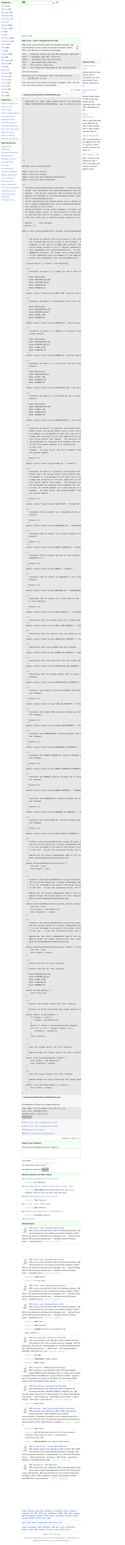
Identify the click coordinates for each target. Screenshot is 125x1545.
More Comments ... (29, 1221)
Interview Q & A (7, 181)
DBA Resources (7, 156)
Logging (4, 54)
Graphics (4, 28)
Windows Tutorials (8, 159)
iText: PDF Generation (10, 129)
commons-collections (9, 126)
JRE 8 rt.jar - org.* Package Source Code (40, 1122)
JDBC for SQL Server (9, 139)
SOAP (3, 86)
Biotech (4, 9)
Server (4, 80)
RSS (50, 1524)
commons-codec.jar (9, 123)
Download (27, 1117)
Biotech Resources (8, 184)
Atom (55, 1524)
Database (5, 15)
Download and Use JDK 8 (34, 1130)
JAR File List (6, 107)
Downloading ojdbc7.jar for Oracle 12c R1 (41, 1198)
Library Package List (9, 103)
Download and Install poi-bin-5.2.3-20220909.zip (43, 1213)
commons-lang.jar (8, 116)
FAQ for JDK (6, 110)
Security (4, 76)
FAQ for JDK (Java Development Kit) (40, 1133)
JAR (53, 1529)
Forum (67, 1531)
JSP (2, 51)
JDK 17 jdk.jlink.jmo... (91, 136)
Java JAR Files (7, 162)
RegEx (24, 1531)
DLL (57, 1529)
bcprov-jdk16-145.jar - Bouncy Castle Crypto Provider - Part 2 (49, 1188)
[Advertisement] (11, 231)
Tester (24, 1529)
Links (30, 1531)
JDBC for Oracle (7, 132)
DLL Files (5, 165)
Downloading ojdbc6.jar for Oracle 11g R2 (41, 1181)
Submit (45, 1171)
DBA (40, 1529)
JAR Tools (5, 38)
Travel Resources (8, 191)
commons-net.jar (8, 119)
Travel (56, 1531)
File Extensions (7, 168)
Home (24, 36)
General (4, 25)
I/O (2, 32)
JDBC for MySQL (8, 135)
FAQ (62, 1531)
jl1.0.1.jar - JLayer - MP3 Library (37, 1206)
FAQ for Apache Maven (10, 113)
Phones (50, 1531)
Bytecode (5, 12)
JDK (3, 48)
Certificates (70, 1529)
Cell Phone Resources (10, 188)
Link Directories (7, 178)
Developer (32, 1529)
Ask (60, 1524)
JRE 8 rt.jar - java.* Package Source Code (41, 1126)
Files (62, 1529)
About (34, 1524)
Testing (4, 89)
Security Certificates (9, 172)
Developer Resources (9, 152)
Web (3, 92)
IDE (2, 35)
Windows (46, 1529)
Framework (5, 19)
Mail (3, 57)
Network (4, 64)
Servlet (4, 83)
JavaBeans (5, 41)
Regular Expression (9, 175)
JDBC (3, 44)
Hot (29, 1524)
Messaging (5, 60)
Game (3, 22)
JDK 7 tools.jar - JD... (91, 154)
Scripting (4, 73)
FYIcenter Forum (8, 200)
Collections (43, 1524)
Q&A (36, 1531)
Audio (3, 6)
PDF (3, 67)
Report (4, 70)
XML (3, 95)
